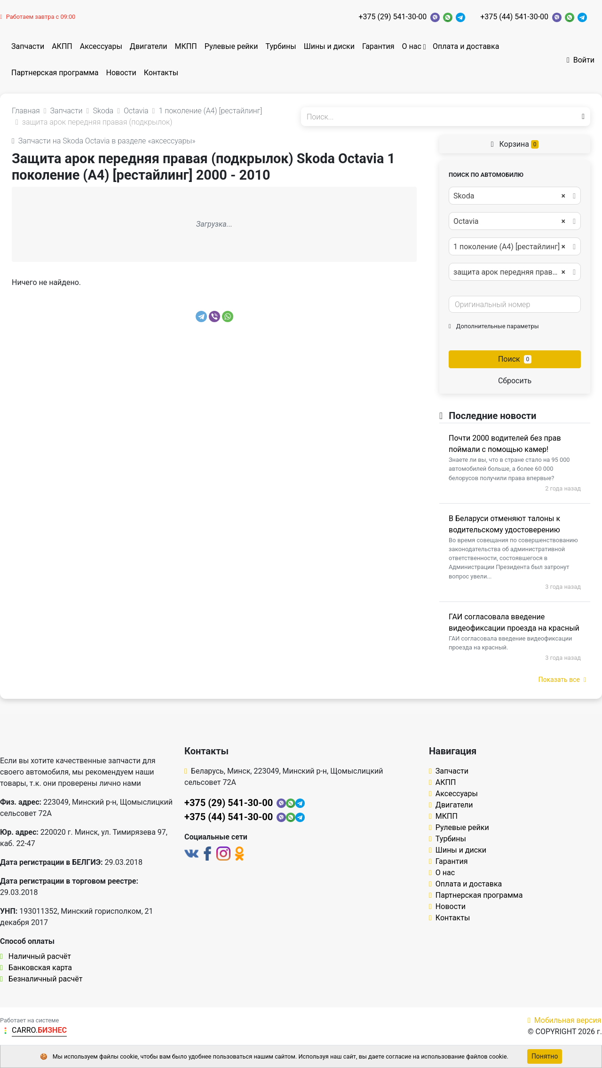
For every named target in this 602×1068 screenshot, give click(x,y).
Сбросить (514, 380)
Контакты (161, 72)
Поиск (514, 359)
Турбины (280, 46)
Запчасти (27, 46)
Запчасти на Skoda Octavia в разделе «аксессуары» (104, 140)
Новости (121, 72)
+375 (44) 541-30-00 (514, 16)
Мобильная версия (565, 1020)
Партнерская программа (55, 72)
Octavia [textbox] (509, 221)
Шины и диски (329, 46)
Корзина (515, 144)
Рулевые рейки (231, 46)
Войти (580, 59)
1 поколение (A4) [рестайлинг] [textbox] (509, 246)
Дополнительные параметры (494, 326)
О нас (411, 46)
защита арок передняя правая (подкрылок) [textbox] (514, 272)
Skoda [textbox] (509, 196)
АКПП (62, 46)
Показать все (562, 679)
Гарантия (378, 46)
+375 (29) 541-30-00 (393, 16)
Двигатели (148, 46)
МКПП (186, 46)
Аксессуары (101, 46)
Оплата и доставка (466, 46)
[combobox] (514, 195)
